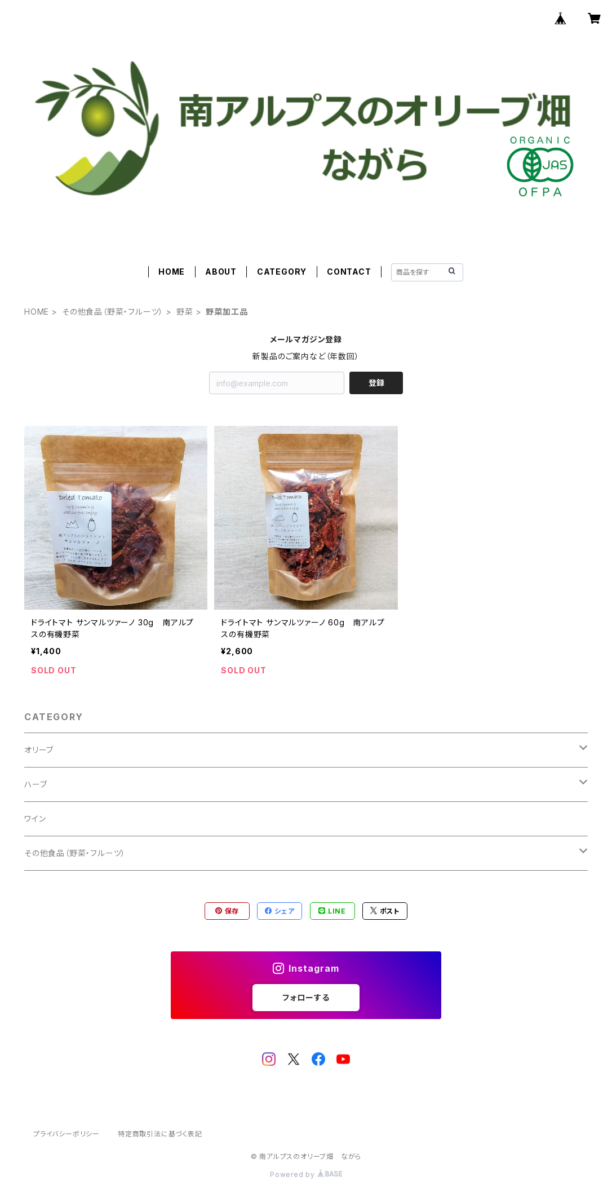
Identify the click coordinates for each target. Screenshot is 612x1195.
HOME (171, 271)
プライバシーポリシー (66, 1134)
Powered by (306, 1174)
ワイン (35, 818)
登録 (376, 382)
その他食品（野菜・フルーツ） (112, 311)
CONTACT (349, 271)
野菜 (184, 311)
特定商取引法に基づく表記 (160, 1134)
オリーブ (39, 750)
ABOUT (221, 271)
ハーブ (35, 784)
